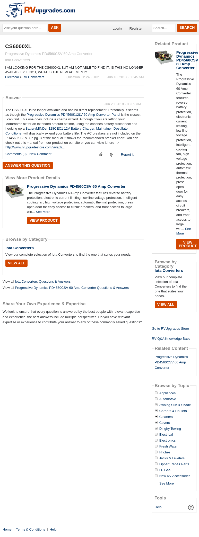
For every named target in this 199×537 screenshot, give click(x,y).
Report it (127, 154)
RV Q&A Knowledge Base (171, 339)
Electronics (167, 440)
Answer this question (27, 165)
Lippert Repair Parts (174, 464)
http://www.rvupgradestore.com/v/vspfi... (35, 147)
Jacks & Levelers (172, 458)
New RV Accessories (174, 476)
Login (117, 28)
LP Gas (164, 470)
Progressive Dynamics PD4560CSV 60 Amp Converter (76, 186)
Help (158, 507)
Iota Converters (19, 248)
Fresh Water (168, 446)
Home (7, 529)
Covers (164, 423)
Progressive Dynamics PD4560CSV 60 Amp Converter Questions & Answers (72, 288)
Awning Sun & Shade (175, 405)
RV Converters (34, 77)
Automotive (167, 399)
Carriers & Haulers (173, 411)
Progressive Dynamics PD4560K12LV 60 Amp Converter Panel (73, 115)
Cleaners (166, 417)
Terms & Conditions (30, 529)
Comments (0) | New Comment (28, 154)
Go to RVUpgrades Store (170, 328)
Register (136, 28)
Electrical (12, 77)
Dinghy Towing (170, 429)
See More (43, 212)
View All (16, 263)
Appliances (167, 393)
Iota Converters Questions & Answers (43, 281)
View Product (44, 220)
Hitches (164, 452)
